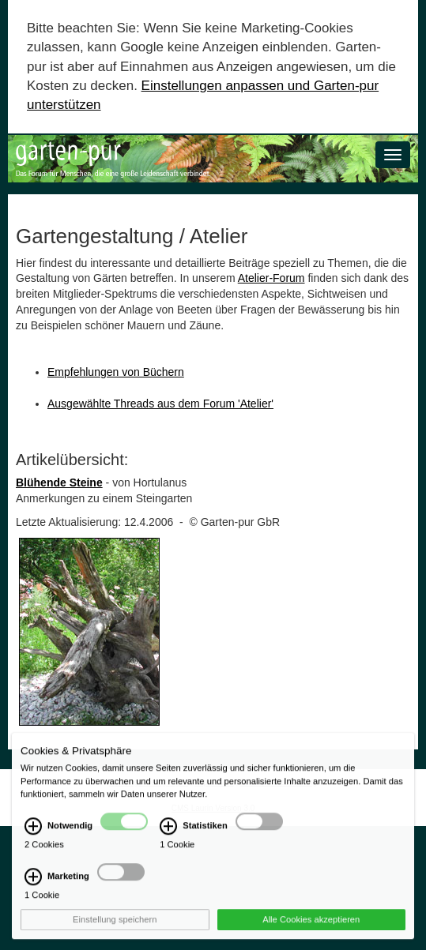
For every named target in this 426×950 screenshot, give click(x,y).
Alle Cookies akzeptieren (311, 928)
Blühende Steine (59, 482)
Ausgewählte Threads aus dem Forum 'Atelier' (160, 403)
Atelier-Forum (271, 278)
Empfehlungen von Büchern (115, 372)
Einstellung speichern (114, 928)
